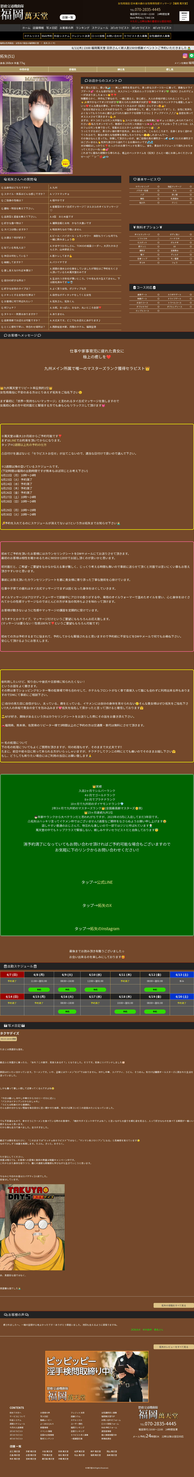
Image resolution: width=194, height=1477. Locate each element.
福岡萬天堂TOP (108, 1416)
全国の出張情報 (47, 1434)
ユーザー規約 (76, 1423)
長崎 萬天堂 (112, 1455)
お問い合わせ (114, 36)
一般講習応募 (76, 1438)
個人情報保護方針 (109, 1434)
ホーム (26, 28)
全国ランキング (77, 1431)
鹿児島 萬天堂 (48, 1458)
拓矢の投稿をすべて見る (174, 1305)
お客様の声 (66, 28)
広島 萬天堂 (15, 1455)
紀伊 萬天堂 (79, 1451)
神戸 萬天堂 (96, 1451)
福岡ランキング (77, 1427)
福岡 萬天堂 (96, 1455)
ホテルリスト (32, 36)
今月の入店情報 (16, 1427)
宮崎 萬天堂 (31, 1458)
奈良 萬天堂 (63, 1451)
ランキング (82, 28)
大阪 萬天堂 (47, 1451)
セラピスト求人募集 (135, 36)
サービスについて (17, 1416)
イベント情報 (46, 1431)
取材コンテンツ (47, 1438)
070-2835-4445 (148, 9)
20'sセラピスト (120, 28)
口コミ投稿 (98, 36)
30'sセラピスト (141, 28)
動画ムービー (46, 1420)
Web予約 (47, 36)
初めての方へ (15, 1412)
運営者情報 (106, 1431)
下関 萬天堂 (47, 1455)
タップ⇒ (24, 444)
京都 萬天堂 (31, 1451)
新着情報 (44, 1427)
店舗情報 (38, 28)
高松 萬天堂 (63, 1455)
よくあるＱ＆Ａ (47, 1423)
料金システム (62, 36)
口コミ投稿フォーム (110, 1423)
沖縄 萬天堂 (63, 1458)
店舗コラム (76, 1416)
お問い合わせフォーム (111, 1420)
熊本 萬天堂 (15, 1458)
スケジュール (100, 28)
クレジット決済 (81, 36)
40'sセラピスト (162, 28)
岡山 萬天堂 (112, 1451)
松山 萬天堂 (79, 1455)
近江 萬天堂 (15, 1451)
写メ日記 (51, 28)
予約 (39, 989)
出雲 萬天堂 (31, 1455)
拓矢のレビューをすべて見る (173, 1346)
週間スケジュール (17, 1423)
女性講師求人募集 (159, 36)
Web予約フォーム (109, 1427)
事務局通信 (106, 1438)
